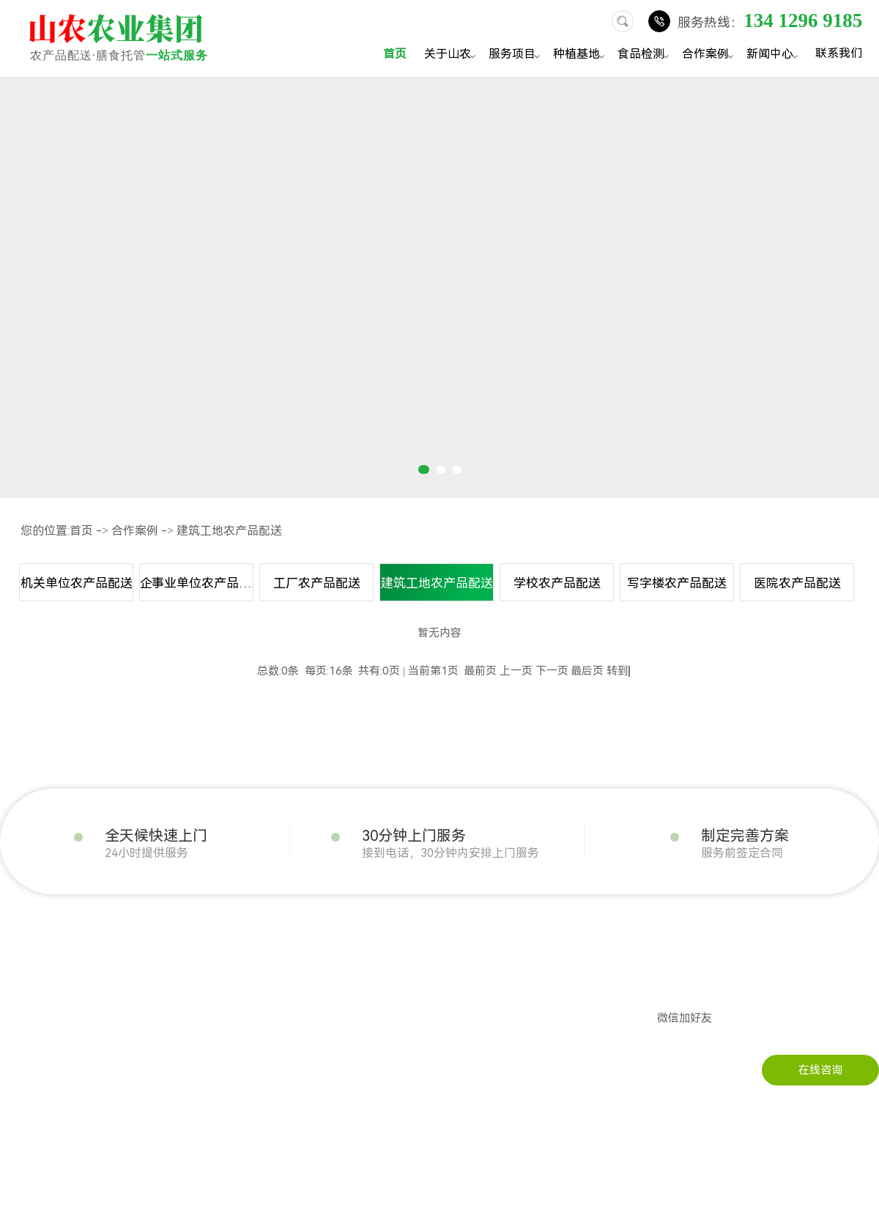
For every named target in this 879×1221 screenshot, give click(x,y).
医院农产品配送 (797, 583)
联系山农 (497, 949)
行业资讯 (393, 971)
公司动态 (393, 949)
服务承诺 (22, 1081)
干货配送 (126, 1059)
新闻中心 (774, 55)
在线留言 (497, 971)
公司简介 (22, 949)
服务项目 (516, 55)
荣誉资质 (22, 1037)
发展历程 (22, 971)
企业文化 (22, 993)
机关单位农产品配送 (77, 583)
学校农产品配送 (557, 583)
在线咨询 (820, 1070)
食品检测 (645, 55)
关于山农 (452, 55)
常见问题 (393, 993)
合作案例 (710, 55)
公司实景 (22, 1015)
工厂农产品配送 (316, 583)
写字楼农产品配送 (677, 583)
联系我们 (838, 52)
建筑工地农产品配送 (229, 531)
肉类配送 (126, 971)
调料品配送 (131, 1103)
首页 (395, 54)
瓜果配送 (126, 1015)
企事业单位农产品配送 (196, 583)
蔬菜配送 (126, 949)
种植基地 (581, 55)
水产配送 (126, 1081)
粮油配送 (126, 993)
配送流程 (22, 1059)
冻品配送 (126, 1037)
